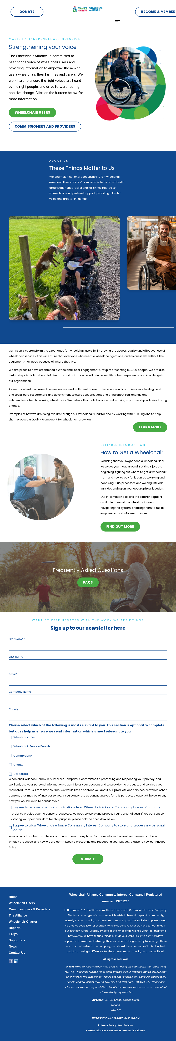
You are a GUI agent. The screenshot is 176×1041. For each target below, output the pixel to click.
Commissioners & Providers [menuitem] (29, 909)
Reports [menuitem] (15, 928)
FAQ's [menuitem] (13, 934)
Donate (26, 11)
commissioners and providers (45, 126)
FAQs (88, 582)
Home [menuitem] (13, 897)
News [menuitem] (13, 946)
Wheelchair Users (33, 112)
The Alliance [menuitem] (18, 915)
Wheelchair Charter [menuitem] (23, 921)
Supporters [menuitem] (17, 940)
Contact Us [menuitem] (17, 952)
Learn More (150, 427)
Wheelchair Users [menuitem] (22, 903)
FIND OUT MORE (120, 526)
